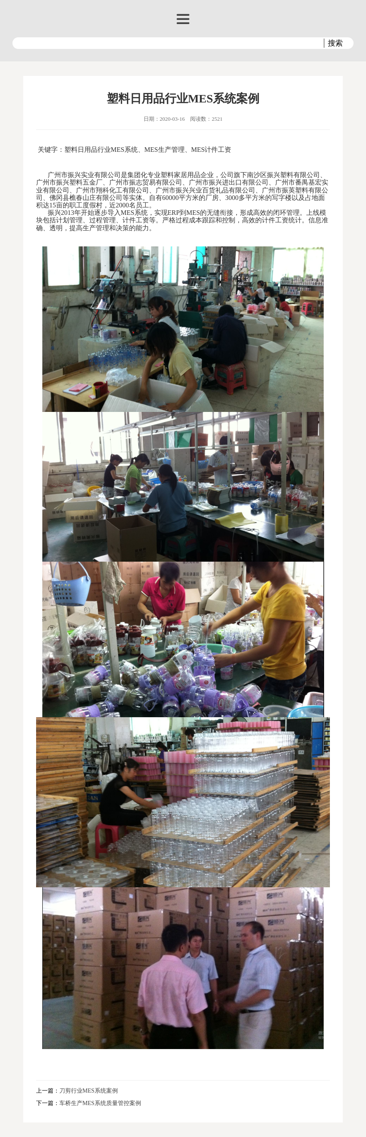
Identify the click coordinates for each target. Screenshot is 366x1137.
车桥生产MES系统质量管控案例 (100, 1103)
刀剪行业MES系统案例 (88, 1091)
